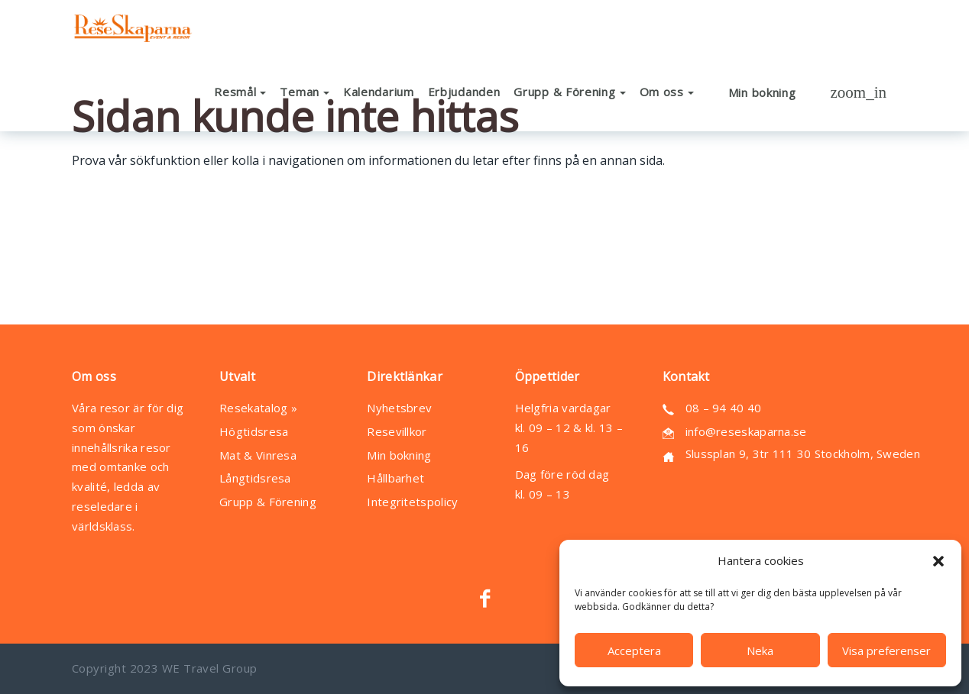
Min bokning (399, 455)
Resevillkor (396, 431)
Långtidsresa (255, 478)
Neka (760, 650)
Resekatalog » (258, 407)
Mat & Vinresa (258, 455)
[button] (938, 561)
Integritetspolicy (412, 501)
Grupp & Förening (267, 501)
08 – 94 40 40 (723, 407)
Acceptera (634, 650)
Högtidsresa (253, 431)
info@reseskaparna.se (746, 431)
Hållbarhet (395, 478)
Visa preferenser (886, 650)
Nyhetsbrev (399, 407)
